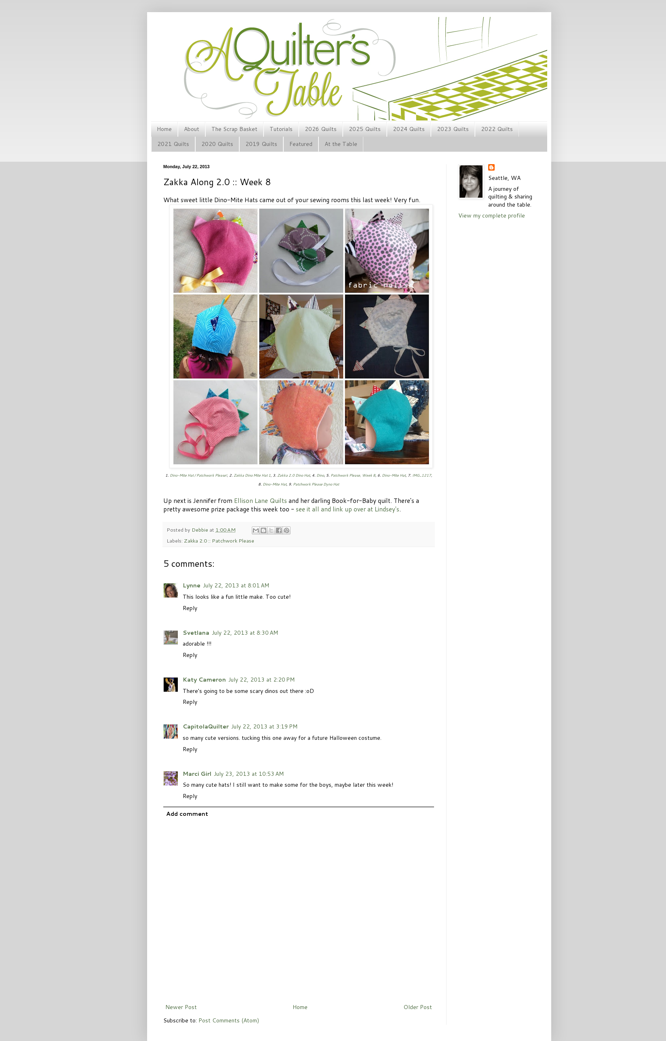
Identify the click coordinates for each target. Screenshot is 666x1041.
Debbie (200, 529)
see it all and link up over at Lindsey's (347, 509)
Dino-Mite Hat (394, 475)
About (191, 129)
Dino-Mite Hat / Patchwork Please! (198, 475)
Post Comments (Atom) (228, 1020)
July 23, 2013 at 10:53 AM (249, 774)
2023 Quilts (453, 129)
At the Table (341, 144)
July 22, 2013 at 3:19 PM (264, 726)
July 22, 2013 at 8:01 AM (236, 585)
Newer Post (181, 1007)
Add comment (187, 814)
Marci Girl (197, 774)
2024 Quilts (409, 129)
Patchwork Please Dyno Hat (316, 484)
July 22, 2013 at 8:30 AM (245, 633)
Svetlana (196, 633)
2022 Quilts (497, 129)
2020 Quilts (217, 144)
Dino (320, 475)
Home (164, 129)
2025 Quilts (365, 129)
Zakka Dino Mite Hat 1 (252, 475)
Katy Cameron (204, 680)
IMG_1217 (421, 475)
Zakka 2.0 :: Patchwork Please (219, 540)
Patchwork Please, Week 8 (353, 475)
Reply (190, 608)
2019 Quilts (261, 144)
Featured (300, 144)
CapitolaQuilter (206, 726)
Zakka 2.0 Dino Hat (293, 475)
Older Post (417, 1007)
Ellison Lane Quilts (260, 500)
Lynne (191, 585)
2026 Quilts (321, 129)
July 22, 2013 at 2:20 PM (261, 680)
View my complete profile (491, 215)
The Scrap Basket (234, 129)
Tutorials (281, 129)
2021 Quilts (173, 144)
